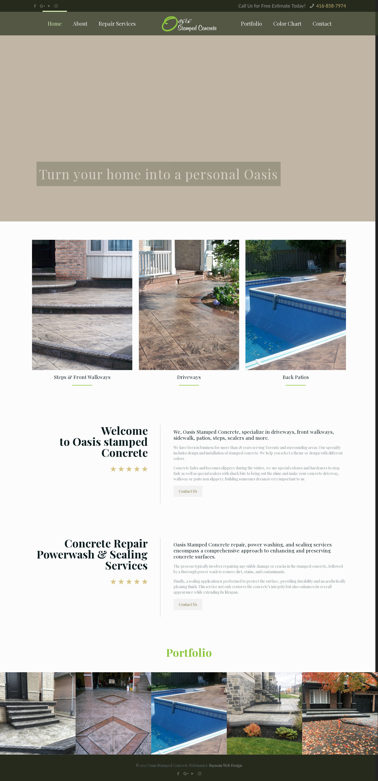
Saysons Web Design (225, 765)
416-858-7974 (331, 6)
